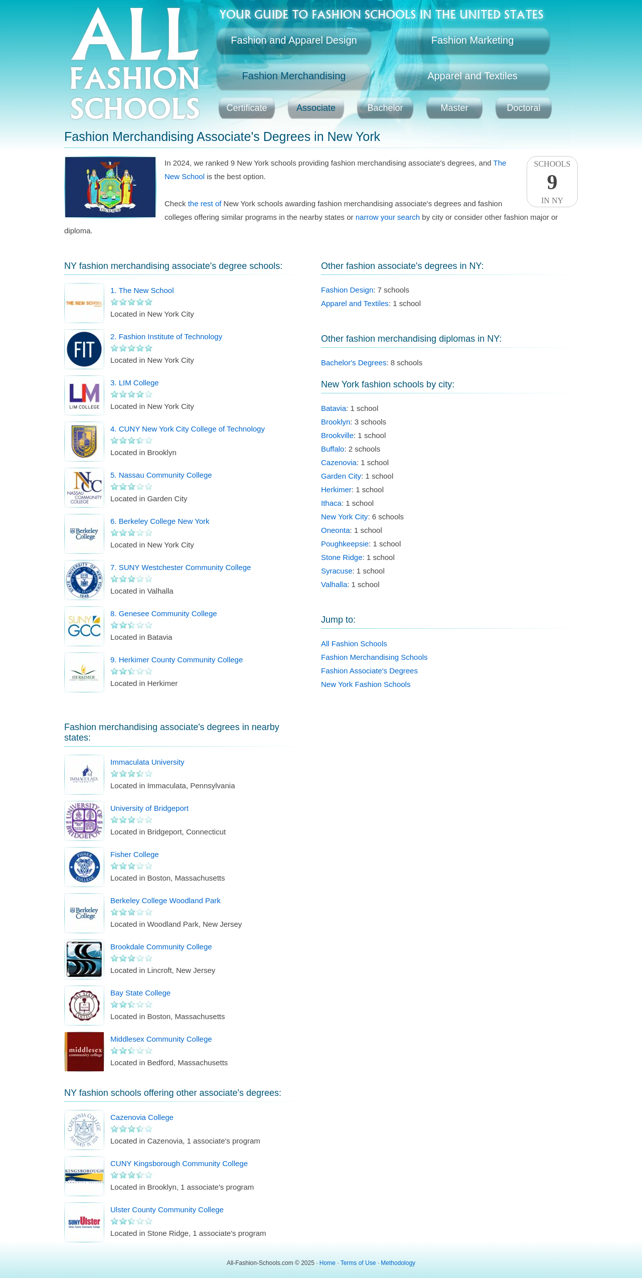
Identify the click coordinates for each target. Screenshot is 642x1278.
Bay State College (140, 992)
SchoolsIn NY (552, 182)
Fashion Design (347, 290)
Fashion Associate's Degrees (369, 670)
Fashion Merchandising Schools (374, 657)
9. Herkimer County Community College (176, 659)
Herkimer (336, 489)
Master (454, 108)
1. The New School (142, 290)
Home (327, 1262)
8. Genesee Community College (163, 613)
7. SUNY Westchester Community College (180, 567)
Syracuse (337, 570)
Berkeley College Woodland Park (165, 900)
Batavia (333, 408)
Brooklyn (335, 421)
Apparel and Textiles (472, 75)
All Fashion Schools (354, 643)
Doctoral (523, 108)
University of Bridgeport (149, 808)
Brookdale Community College (161, 946)
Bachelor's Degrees (353, 362)
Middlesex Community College (161, 1039)
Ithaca (331, 503)
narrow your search (388, 217)
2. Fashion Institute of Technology (166, 336)
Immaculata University (147, 762)
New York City (344, 516)
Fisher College (134, 854)
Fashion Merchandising (294, 75)
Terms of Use (358, 1262)
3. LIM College (134, 382)
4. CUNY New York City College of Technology (187, 428)
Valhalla (334, 584)
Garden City (341, 476)
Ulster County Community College (167, 1209)
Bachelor (385, 108)
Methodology (398, 1262)
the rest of (205, 203)
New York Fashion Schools (365, 684)
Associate (316, 108)
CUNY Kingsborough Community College (179, 1163)
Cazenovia (339, 462)
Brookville (337, 435)
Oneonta (335, 530)
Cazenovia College (142, 1117)
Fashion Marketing (472, 40)
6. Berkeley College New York (160, 521)
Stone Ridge (342, 557)
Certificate (246, 108)
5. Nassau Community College (161, 475)
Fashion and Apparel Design (294, 40)
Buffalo (332, 449)
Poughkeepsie (345, 543)
